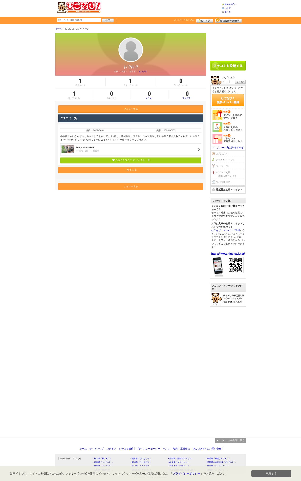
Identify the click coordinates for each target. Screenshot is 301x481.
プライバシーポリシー (148, 448)
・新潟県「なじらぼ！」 (141, 462)
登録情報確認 (223, 182)
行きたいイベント (225, 159)
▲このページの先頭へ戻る (230, 440)
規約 (175, 448)
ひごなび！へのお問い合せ (207, 448)
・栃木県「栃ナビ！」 (102, 458)
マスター (149, 94)
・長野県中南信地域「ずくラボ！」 (221, 462)
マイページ (222, 166)
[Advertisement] (161, 8)
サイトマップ (96, 448)
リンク (166, 448)
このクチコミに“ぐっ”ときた (130, 160)
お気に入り (222, 153)
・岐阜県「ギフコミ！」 (178, 462)
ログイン (204, 20)
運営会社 (185, 448)
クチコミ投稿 (126, 448)
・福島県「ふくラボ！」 (103, 462)
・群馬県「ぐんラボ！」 (103, 466)
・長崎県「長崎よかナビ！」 (218, 458)
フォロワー (187, 94)
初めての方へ (231, 4)
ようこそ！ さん (184, 20)
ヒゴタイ (143, 71)
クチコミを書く (228, 66)
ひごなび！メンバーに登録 (225, 230)
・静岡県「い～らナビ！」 (217, 466)
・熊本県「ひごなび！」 (141, 458)
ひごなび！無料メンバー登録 (228, 100)
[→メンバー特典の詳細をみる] (228, 147)
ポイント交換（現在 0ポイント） (226, 174)
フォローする (131, 109)
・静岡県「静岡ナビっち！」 (180, 458)
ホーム (228, 12)
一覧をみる (131, 170)
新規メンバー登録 (228, 20)
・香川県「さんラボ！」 (141, 466)
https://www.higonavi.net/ (228, 253)
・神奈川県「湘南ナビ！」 (179, 466)
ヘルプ (228, 8)
